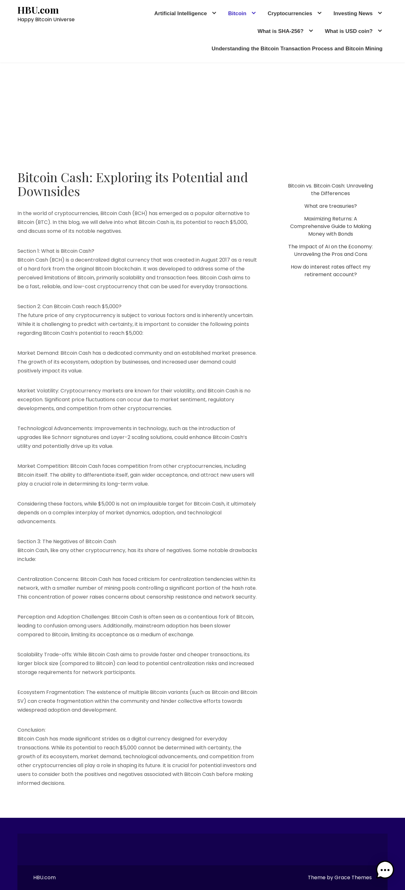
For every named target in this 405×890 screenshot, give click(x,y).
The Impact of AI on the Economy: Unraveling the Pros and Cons (330, 250)
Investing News (353, 13)
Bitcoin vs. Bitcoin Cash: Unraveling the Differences (330, 189)
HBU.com (38, 10)
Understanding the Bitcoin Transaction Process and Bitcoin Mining (297, 49)
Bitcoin (237, 13)
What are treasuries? (330, 206)
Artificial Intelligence (180, 13)
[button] (385, 870)
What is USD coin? (349, 31)
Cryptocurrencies (290, 13)
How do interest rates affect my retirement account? (331, 270)
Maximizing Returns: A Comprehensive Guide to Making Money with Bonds (330, 226)
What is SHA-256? (280, 31)
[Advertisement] (202, 110)
